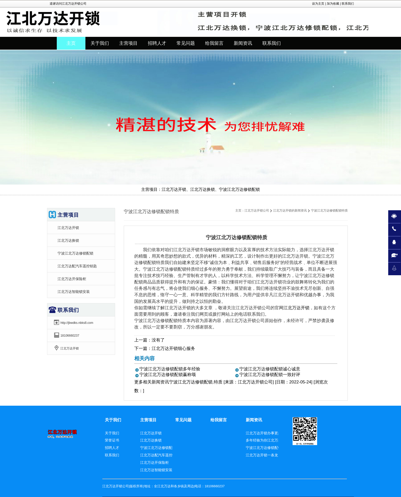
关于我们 (113, 420)
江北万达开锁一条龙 (262, 455)
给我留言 (218, 420)
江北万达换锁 (68, 240)
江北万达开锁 (296, 307)
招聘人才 (112, 448)
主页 (71, 43)
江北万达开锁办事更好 (264, 433)
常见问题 (183, 420)
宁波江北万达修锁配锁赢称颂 (167, 374)
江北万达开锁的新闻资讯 (290, 210)
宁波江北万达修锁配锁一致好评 (269, 374)
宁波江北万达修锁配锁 (75, 253)
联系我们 (348, 3)
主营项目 (148, 420)
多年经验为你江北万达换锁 (267, 440)
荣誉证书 (112, 440)
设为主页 (318, 3)
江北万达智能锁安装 (74, 292)
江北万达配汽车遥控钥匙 (77, 266)
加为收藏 (333, 3)
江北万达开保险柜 (72, 279)
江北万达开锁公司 (256, 210)
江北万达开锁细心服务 (173, 348)
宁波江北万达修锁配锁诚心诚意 (269, 369)
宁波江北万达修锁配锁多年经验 (169, 369)
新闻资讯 (160, 382)
